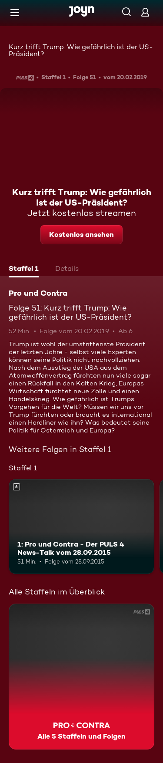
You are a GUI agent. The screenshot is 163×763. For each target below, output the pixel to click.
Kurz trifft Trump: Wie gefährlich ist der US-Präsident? (81, 50)
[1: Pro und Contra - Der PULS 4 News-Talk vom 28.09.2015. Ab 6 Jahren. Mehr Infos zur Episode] (81, 526)
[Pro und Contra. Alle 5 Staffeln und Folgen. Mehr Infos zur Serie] (81, 676)
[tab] (23, 269)
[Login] (145, 12)
